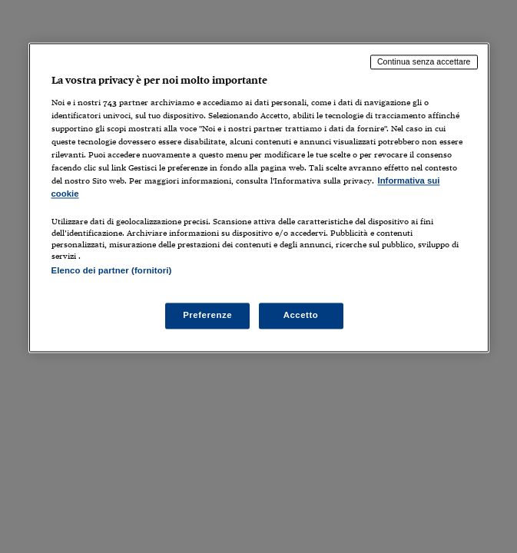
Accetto (301, 315)
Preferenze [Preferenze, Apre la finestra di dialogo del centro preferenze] (207, 315)
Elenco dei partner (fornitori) (111, 271)
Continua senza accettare (424, 61)
